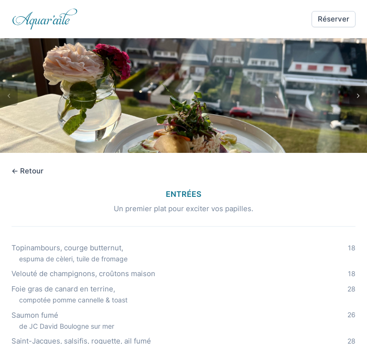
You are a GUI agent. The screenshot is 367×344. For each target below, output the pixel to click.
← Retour (27, 170)
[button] (334, 19)
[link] (44, 19)
